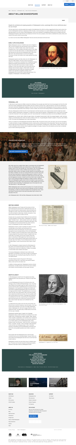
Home (9, 10)
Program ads (11, 417)
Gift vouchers (11, 400)
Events (10, 398)
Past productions (12, 421)
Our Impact (51, 396)
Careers (10, 423)
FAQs (10, 425)
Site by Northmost (58, 429)
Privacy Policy (12, 429)
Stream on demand (32, 400)
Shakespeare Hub (20, 10)
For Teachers (31, 404)
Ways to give (51, 398)
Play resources (32, 398)
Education (14, 10)
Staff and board (12, 413)
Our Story (10, 409)
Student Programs (32, 402)
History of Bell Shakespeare (14, 419)
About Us (11, 407)
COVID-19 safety (12, 402)
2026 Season (11, 396)
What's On (11, 394)
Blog (9, 411)
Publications (11, 415)
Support (51, 394)
